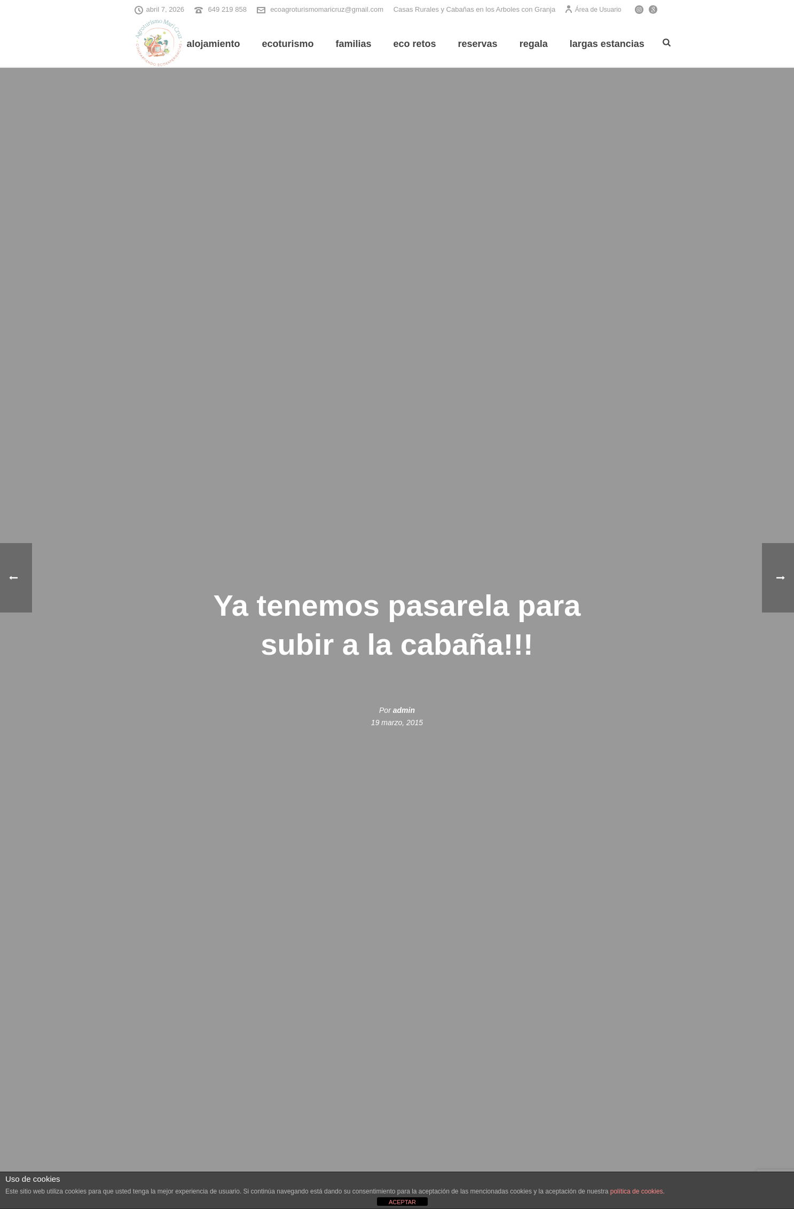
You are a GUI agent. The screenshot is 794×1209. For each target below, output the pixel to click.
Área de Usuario (593, 9)
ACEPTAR (402, 1202)
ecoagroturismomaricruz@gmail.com (326, 9)
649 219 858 (227, 9)
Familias (353, 43)
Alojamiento (213, 43)
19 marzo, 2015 (397, 722)
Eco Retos (415, 43)
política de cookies (636, 1191)
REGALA (534, 43)
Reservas (478, 43)
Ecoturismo (287, 43)
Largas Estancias (607, 43)
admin (404, 710)
